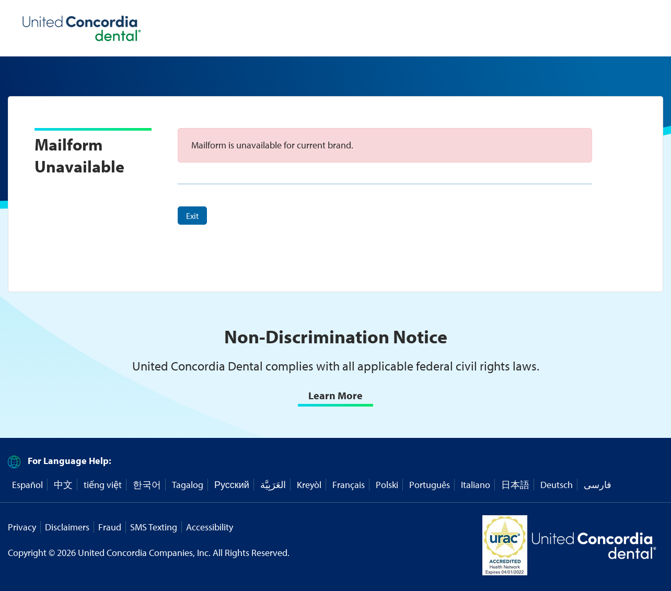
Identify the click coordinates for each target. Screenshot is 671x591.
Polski (387, 485)
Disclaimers (67, 527)
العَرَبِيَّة (273, 485)
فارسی (597, 485)
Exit (192, 216)
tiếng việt (103, 485)
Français (348, 485)
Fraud (109, 527)
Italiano (475, 485)
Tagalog (187, 485)
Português (429, 485)
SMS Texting (153, 527)
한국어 (147, 485)
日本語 (515, 485)
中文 (63, 485)
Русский (231, 485)
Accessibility (209, 527)
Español (27, 485)
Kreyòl (309, 485)
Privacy (22, 527)
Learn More (335, 395)
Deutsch (556, 485)
